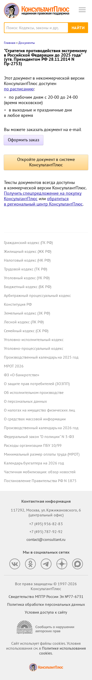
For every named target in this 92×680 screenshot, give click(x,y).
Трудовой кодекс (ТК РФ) (25, 269)
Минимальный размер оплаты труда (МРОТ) (41, 454)
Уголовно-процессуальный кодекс (33, 348)
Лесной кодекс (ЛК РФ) (24, 321)
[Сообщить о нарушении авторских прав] (46, 627)
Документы (26, 43)
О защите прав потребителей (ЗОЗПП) (37, 383)
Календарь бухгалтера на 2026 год (34, 463)
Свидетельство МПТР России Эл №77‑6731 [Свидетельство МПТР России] (46, 596)
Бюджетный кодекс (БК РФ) (27, 286)
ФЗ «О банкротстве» (21, 374)
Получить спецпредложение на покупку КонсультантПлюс (42, 195)
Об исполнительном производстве (34, 392)
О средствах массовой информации (35, 418)
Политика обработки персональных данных (46, 604)
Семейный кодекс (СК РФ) (26, 330)
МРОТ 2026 (14, 366)
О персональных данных (25, 401)
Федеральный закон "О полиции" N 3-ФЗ (39, 436)
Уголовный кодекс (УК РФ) (27, 277)
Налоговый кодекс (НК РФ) (27, 260)
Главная (9, 43)
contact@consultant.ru (46, 539)
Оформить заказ (23, 140)
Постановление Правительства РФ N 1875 (40, 480)
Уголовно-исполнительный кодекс (34, 339)
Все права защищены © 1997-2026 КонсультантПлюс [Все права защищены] (46, 586)
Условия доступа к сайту (46, 612)
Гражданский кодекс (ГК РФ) (28, 242)
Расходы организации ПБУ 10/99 (33, 445)
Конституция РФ (18, 304)
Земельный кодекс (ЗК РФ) (27, 313)
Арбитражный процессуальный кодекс (37, 295)
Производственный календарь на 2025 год (41, 357)
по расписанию (19, 89)
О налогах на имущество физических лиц (39, 410)
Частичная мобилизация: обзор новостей (40, 471)
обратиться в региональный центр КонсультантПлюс (43, 201)
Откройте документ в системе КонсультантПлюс (46, 162)
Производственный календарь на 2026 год (41, 427)
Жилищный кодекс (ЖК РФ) (27, 251)
